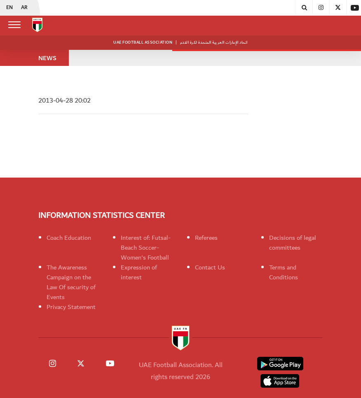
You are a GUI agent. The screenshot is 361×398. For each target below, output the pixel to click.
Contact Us (210, 267)
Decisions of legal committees (292, 242)
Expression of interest (139, 272)
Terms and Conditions (283, 272)
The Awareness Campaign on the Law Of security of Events (71, 282)
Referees (206, 237)
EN (9, 7)
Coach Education (69, 237)
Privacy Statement (71, 307)
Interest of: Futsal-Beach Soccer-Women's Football (146, 247)
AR (24, 7)
